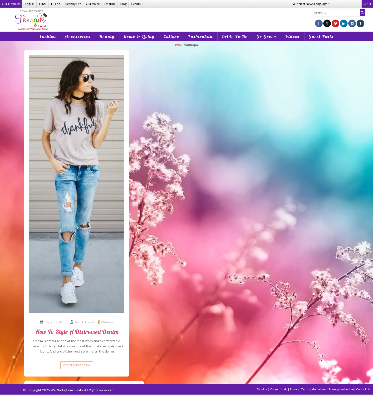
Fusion (55, 4)
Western (107, 322)
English (29, 4)
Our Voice (93, 4)
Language (311, 4)
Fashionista (200, 36)
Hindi (42, 4)
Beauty (107, 36)
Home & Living (139, 36)
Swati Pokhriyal (84, 322)
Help (284, 389)
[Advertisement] (186, 16)
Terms (305, 389)
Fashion (47, 36)
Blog (123, 4)
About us (262, 389)
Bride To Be (235, 36)
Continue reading (76, 365)
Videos (292, 36)
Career (275, 389)
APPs (367, 4)
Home (178, 45)
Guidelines (319, 389)
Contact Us (363, 389)
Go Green (266, 36)
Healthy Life (73, 4)
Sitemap (334, 389)
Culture (171, 36)
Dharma (110, 4)
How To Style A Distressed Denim (76, 332)
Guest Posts (321, 36)
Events (136, 4)
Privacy (294, 389)
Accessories (77, 36)
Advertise (347, 389)
